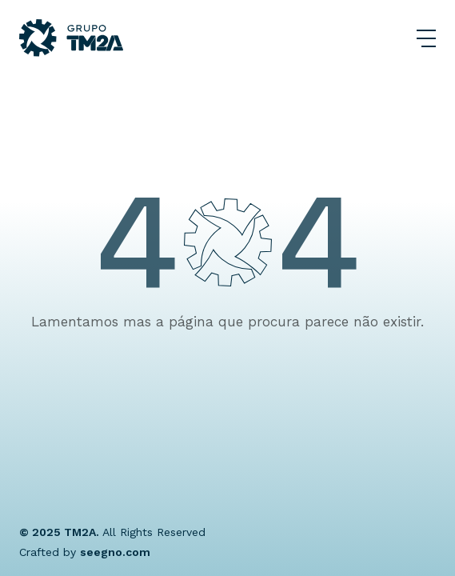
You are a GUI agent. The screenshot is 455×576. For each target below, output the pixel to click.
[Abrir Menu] (426, 38)
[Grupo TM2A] (71, 38)
